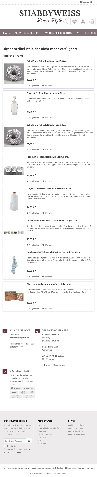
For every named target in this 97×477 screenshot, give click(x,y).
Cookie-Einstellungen (77, 425)
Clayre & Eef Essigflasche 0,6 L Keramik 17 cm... (50, 188)
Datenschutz (43, 437)
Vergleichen (33, 85)
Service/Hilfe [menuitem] (86, 2)
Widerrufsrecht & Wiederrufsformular (76, 432)
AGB (39, 440)
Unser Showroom (45, 434)
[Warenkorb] (91, 21)
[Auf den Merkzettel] (47, 85)
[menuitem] (65, 21)
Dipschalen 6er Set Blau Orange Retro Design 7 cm (52, 220)
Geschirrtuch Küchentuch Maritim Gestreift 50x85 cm (53, 252)
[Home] (7, 32)
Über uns (42, 431)
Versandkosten (42, 468)
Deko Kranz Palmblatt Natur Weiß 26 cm (47, 125)
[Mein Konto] (83, 21)
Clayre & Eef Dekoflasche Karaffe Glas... (46, 93)
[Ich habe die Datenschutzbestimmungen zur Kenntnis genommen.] (4, 446)
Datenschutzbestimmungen (15, 449)
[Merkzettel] (74, 21)
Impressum (42, 443)
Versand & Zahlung (76, 428)
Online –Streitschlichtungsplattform (47, 426)
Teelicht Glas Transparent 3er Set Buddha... (48, 157)
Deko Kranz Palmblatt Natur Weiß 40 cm (47, 61)
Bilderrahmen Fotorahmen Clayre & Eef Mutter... (51, 284)
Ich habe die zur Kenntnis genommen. (17, 449)
